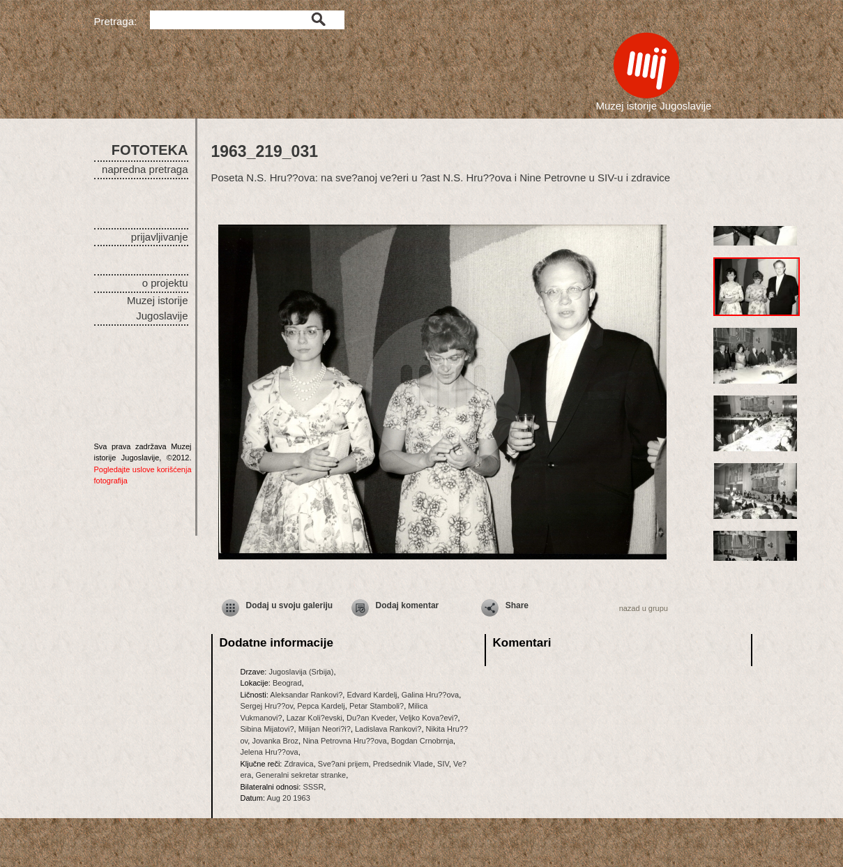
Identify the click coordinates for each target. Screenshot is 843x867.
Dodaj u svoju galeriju (289, 605)
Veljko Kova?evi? (429, 718)
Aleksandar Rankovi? (306, 695)
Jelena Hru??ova (269, 752)
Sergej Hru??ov (267, 706)
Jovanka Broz (275, 741)
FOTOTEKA (150, 150)
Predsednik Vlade (403, 764)
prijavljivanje (159, 237)
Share (517, 605)
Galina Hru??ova (431, 695)
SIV (443, 764)
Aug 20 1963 (288, 798)
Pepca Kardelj (321, 706)
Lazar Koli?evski (314, 718)
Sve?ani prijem (343, 764)
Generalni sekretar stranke (301, 775)
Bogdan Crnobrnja (422, 741)
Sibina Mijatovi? (267, 729)
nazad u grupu (643, 608)
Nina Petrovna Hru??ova (344, 741)
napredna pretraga (145, 169)
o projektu (165, 283)
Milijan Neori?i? (324, 729)
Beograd (287, 683)
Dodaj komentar (407, 605)
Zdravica (298, 764)
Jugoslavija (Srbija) (300, 672)
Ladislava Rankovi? (388, 729)
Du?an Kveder (371, 718)
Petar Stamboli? (376, 706)
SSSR (313, 787)
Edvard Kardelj (372, 695)
